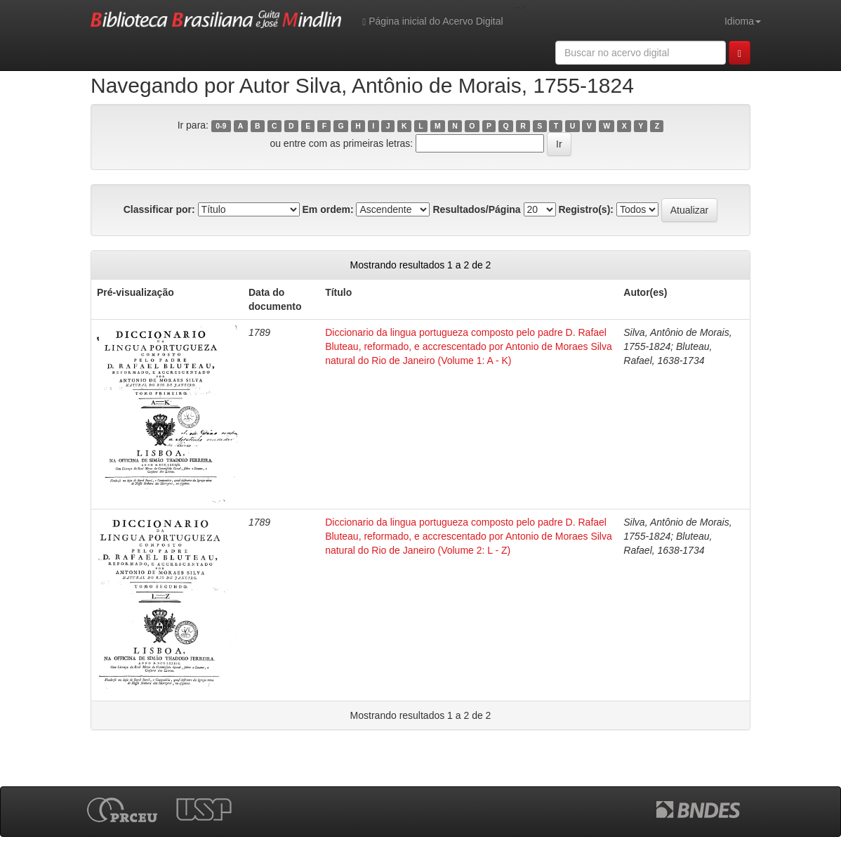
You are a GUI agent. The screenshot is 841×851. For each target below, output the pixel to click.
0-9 (221, 126)
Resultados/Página (476, 209)
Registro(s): (586, 209)
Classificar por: (159, 209)
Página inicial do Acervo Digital (432, 21)
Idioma (742, 21)
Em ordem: (327, 209)
